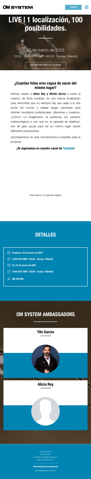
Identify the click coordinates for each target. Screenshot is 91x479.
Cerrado (73, 7)
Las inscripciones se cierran (45, 65)
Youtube (68, 148)
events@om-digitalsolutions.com (45, 457)
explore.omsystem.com (45, 460)
